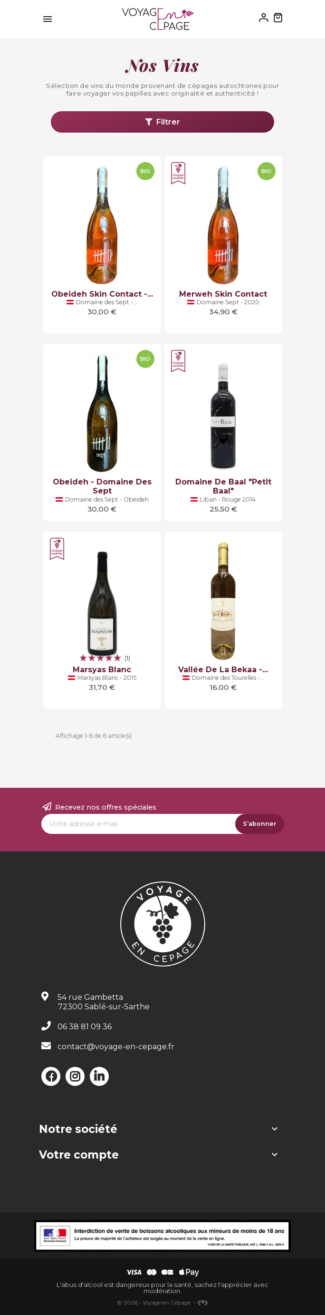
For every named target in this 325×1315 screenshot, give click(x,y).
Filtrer (162, 121)
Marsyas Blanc (102, 669)
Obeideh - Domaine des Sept (102, 486)
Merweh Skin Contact (223, 294)
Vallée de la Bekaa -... (223, 669)
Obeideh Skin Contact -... (102, 294)
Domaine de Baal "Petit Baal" (223, 486)
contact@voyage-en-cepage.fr (115, 1046)
